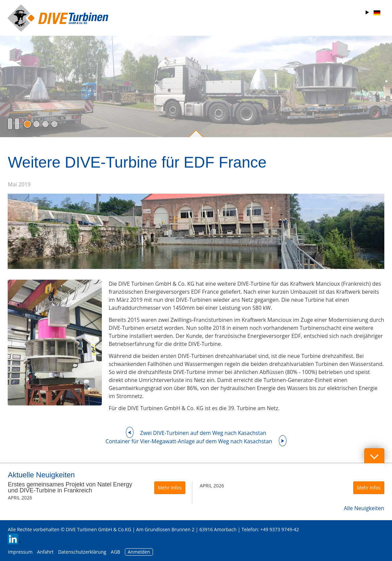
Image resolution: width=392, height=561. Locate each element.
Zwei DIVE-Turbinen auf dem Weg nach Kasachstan (203, 433)
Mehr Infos (170, 487)
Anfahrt (45, 552)
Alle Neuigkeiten (364, 508)
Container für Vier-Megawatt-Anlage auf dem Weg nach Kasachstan (189, 441)
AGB (115, 552)
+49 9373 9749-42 (279, 529)
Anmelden (139, 552)
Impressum (20, 552)
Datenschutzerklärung (83, 552)
